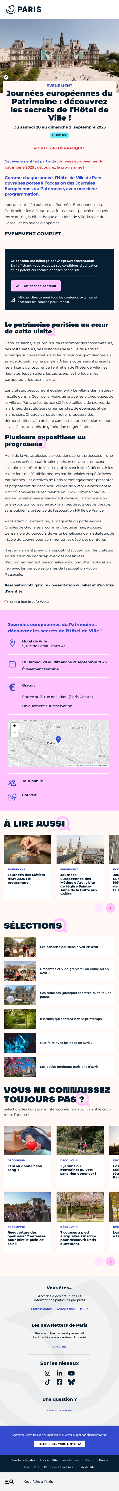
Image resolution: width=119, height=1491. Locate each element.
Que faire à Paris (38, 1482)
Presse (103, 1460)
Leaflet (70, 765)
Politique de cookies (58, 1466)
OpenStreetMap (92, 765)
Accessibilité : (67, 1460)
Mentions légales (23, 1460)
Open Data (31, 1466)
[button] (58, 740)
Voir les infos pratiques (59, 148)
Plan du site (86, 1466)
